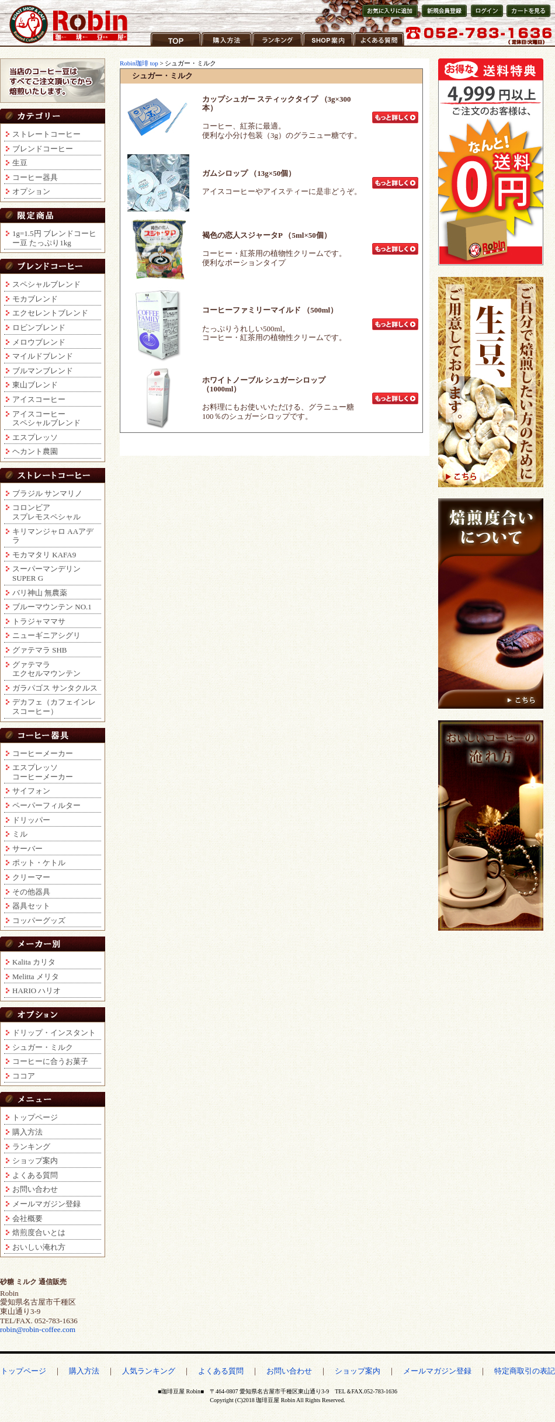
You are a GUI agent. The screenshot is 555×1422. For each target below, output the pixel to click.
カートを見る (526, 16)
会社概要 (27, 1218)
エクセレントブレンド (50, 312)
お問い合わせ (35, 1189)
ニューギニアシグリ (46, 635)
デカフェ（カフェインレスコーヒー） (54, 707)
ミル (19, 834)
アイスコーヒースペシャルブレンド (46, 419)
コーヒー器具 (35, 177)
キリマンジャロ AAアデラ (52, 536)
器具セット (31, 905)
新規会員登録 (441, 16)
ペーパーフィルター (46, 805)
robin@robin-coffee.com (37, 1329)
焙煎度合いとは (38, 1232)
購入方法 (217, 46)
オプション (31, 191)
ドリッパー (31, 820)
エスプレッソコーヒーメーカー (42, 772)
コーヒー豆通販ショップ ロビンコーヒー (69, 24)
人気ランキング (148, 1370)
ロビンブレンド (38, 327)
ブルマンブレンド (42, 370)
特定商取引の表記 (524, 1370)
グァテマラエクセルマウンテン (46, 669)
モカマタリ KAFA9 (44, 554)
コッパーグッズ (38, 920)
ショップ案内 (326, 46)
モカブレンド (35, 298)
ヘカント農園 (35, 451)
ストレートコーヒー (46, 134)
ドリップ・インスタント (54, 1032)
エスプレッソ (35, 437)
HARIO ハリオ (36, 990)
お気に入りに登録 (388, 16)
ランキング (271, 46)
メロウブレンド (38, 342)
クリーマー (31, 877)
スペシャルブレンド (46, 284)
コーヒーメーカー (42, 753)
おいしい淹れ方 (38, 1247)
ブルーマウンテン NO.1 (52, 606)
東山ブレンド (35, 384)
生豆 (19, 162)
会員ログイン (486, 16)
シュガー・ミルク (42, 1047)
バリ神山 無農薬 (39, 592)
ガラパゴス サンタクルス (55, 688)
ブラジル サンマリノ (47, 493)
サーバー (27, 848)
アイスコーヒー (38, 399)
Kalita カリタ (34, 962)
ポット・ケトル (38, 862)
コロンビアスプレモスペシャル (46, 512)
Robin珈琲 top (139, 63)
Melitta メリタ (35, 976)
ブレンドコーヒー (42, 148)
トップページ (35, 1117)
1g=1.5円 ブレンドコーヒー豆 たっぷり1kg (54, 238)
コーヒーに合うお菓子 (50, 1061)
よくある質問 (377, 46)
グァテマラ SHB (39, 650)
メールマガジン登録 (46, 1203)
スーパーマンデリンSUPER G (46, 573)
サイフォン (31, 790)
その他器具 (31, 891)
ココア (23, 1075)
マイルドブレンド (42, 356)
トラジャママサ (38, 621)
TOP (158, 46)
